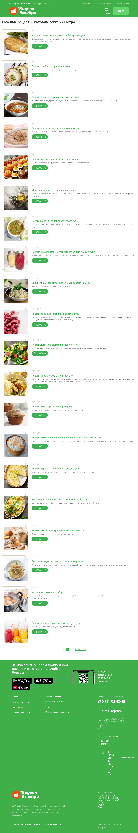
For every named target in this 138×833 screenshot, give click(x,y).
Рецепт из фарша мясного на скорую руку (55, 314)
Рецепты (49, 707)
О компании (85, 3)
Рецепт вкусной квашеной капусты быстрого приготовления (66, 437)
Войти (121, 11)
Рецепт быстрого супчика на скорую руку (55, 97)
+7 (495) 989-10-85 (111, 702)
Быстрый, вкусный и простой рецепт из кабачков (59, 499)
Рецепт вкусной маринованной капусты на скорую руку (63, 252)
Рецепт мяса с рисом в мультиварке (52, 376)
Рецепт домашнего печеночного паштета (55, 128)
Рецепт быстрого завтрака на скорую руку (56, 623)
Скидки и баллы (121, 3)
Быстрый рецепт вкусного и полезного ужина (57, 561)
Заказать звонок (127, 757)
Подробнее (40, 46)
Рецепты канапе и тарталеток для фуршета (56, 159)
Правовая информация (22, 824)
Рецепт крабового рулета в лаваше (52, 66)
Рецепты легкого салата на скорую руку (54, 345)
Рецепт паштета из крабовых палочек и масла (58, 530)
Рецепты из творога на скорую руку (52, 406)
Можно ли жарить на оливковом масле (54, 190)
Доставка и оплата (102, 3)
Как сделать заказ (20, 702)
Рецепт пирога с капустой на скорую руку (55, 468)
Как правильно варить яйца (47, 592)
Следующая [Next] (80, 649)
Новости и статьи (53, 697)
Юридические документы (57, 712)
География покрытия (42, 3)
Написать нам (111, 736)
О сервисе (16, 697)
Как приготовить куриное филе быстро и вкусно (59, 35)
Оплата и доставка (21, 712)
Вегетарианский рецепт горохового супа (55, 221)
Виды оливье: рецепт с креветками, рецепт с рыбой (61, 283)
